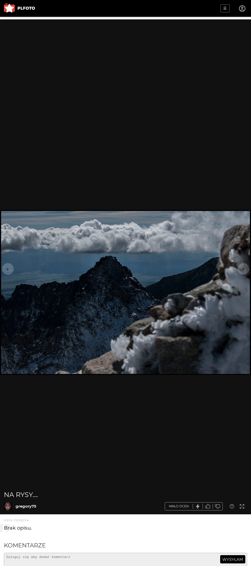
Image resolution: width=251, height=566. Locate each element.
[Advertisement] (125, 55)
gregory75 (26, 506)
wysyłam (232, 559)
